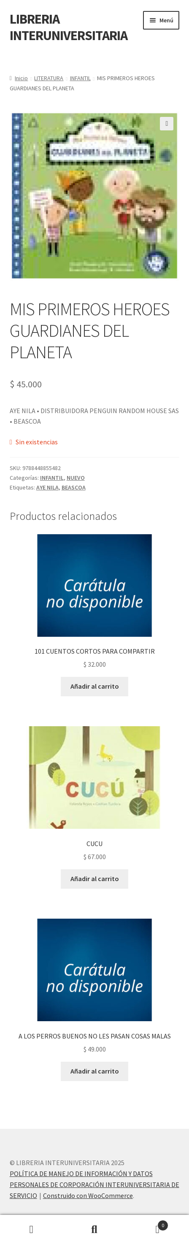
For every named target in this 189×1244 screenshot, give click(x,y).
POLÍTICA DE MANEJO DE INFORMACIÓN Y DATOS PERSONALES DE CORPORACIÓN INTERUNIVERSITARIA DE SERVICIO (94, 1184)
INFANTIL (80, 78)
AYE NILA (47, 487)
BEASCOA (74, 487)
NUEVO (76, 477)
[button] (166, 123)
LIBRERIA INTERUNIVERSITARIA (68, 27)
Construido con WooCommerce (88, 1195)
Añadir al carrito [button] (94, 686)
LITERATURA (48, 78)
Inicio (21, 78)
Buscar (94, 1229)
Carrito (147, 1223)
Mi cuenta (31, 1229)
